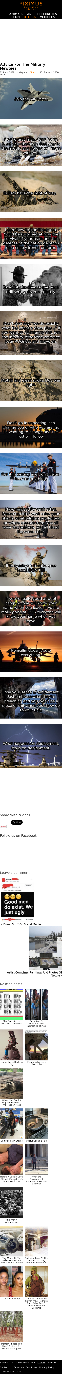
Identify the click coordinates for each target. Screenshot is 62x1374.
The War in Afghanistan (11, 1220)
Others (30, 17)
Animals (16, 14)
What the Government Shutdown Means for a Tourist (36, 1180)
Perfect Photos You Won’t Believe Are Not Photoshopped (11, 1346)
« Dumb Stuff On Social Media (21, 924)
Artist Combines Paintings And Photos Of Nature (34, 974)
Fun (16, 17)
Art (30, 14)
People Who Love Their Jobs (36, 1063)
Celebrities (47, 14)
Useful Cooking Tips (36, 1140)
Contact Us (6, 1367)
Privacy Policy (46, 1367)
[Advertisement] (31, 40)
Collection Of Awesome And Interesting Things (36, 1023)
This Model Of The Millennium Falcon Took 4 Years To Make (11, 1260)
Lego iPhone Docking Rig (12, 1063)
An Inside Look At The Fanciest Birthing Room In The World (36, 1260)
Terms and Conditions (25, 1367)
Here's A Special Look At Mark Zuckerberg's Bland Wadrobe (11, 1179)
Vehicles (47, 17)
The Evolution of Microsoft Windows (11, 1022)
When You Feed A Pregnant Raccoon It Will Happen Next (11, 1102)
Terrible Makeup (11, 1298)
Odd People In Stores (11, 1140)
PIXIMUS (31, 3)
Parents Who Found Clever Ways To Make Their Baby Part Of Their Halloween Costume (36, 1303)
